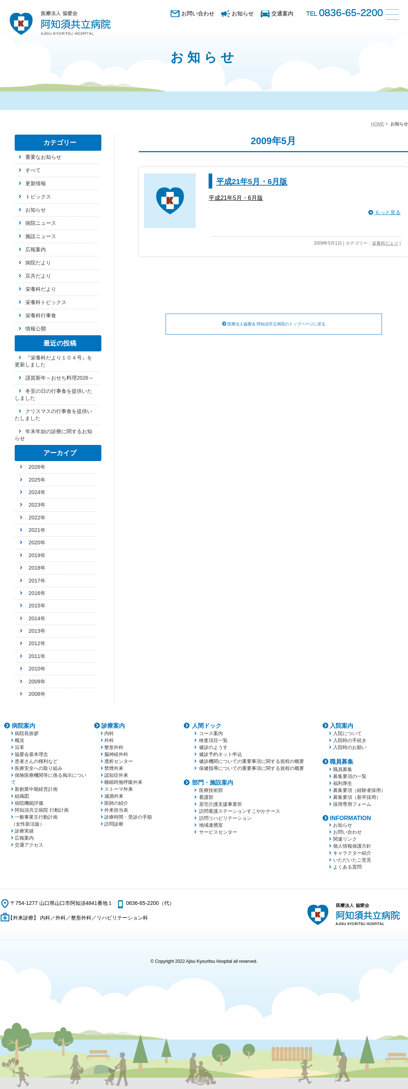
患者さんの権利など (36, 761)
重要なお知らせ (43, 157)
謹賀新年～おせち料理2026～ (59, 378)
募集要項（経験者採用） (359, 790)
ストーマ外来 (118, 789)
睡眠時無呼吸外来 (123, 782)
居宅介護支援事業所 (220, 804)
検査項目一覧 (213, 740)
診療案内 (113, 726)
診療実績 (24, 831)
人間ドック (206, 726)
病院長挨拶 (27, 733)
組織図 (22, 796)
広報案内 (35, 249)
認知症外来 (116, 775)
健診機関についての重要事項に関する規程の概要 (251, 761)
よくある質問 (347, 867)
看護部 (206, 797)
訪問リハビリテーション (225, 818)
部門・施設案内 (212, 782)
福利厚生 (342, 783)
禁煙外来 (113, 768)
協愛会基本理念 (31, 754)
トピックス (38, 197)
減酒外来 (113, 796)
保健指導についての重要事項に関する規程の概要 (251, 768)
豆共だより (38, 276)
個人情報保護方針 (352, 846)
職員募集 (341, 762)
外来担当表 (116, 810)
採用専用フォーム (352, 804)
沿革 (19, 747)
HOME (377, 124)
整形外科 (113, 747)
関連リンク (345, 839)
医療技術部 (211, 790)
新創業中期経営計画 (36, 789)
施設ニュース (40, 236)
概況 (19, 740)
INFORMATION (350, 818)
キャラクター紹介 (352, 853)
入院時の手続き (350, 740)
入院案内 (341, 726)
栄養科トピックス (45, 302)
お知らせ (243, 13)
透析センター (118, 761)
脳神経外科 (116, 754)
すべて (33, 170)
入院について (347, 733)
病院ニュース (40, 223)
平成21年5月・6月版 (251, 181)
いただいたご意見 (352, 860)
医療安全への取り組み (38, 768)
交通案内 (282, 13)
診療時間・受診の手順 (128, 817)
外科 (109, 740)
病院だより (38, 263)
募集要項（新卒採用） (357, 797)
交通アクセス (29, 845)
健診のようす (213, 747)
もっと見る (384, 212)
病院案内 (23, 726)
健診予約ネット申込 (220, 754)
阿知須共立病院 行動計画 (42, 810)
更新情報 (35, 183)
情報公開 (35, 329)
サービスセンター (218, 832)
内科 (109, 733)
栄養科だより (385, 243)
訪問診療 (113, 824)
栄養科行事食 (40, 315)
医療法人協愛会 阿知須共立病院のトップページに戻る (273, 324)
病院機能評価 (29, 803)
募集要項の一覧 (350, 776)
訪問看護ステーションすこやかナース (239, 811)
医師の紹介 (116, 803)
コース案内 (211, 733)
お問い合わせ (197, 13)
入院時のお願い (350, 747)
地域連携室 (211, 825)
